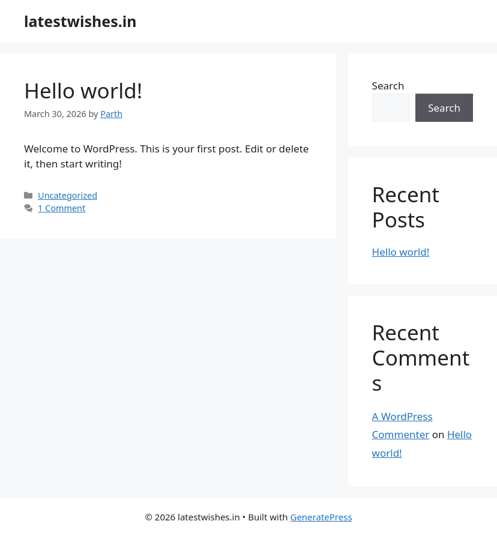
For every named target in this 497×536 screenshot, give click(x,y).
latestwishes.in (80, 21)
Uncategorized (67, 195)
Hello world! (83, 90)
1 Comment (61, 208)
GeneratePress (321, 517)
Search (388, 85)
